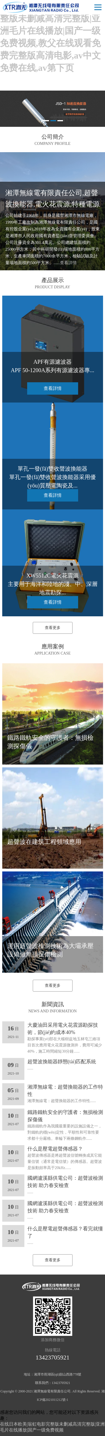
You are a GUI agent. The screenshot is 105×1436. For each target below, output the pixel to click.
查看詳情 (68, 262)
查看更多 (52, 628)
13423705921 (52, 1357)
